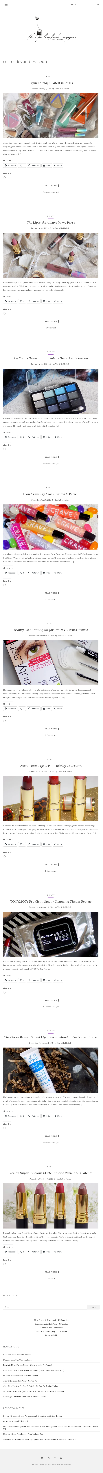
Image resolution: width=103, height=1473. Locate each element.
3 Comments (50, 735)
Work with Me (51, 1335)
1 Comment (51, 328)
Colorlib (50, 1465)
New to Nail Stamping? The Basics (51, 1331)
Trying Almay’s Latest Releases (51, 83)
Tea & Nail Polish (62, 89)
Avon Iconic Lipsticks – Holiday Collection (51, 766)
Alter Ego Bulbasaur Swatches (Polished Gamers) (25, 1396)
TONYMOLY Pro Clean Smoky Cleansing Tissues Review (50, 901)
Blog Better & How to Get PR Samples (51, 1320)
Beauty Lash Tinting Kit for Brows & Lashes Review (51, 630)
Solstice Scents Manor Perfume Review (20, 1375)
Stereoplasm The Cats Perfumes (17, 1360)
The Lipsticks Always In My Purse (51, 222)
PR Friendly (23, 1421)
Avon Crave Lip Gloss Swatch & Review (51, 494)
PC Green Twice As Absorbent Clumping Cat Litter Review (36, 1416)
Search (93, 1307)
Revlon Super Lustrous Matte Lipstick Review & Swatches (50, 1173)
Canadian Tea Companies (52, 1327)
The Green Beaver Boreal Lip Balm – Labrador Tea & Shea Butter (51, 1037)
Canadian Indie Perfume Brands (17, 1354)
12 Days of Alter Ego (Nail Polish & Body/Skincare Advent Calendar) (33, 1391)
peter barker (9, 1421)
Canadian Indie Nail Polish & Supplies (51, 1324)
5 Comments (50, 871)
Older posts (10, 1295)
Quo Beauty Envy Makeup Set (30, 1434)
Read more (51, 185)
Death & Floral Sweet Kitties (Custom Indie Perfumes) (27, 1365)
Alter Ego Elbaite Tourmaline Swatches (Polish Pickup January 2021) (33, 1370)
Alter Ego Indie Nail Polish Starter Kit (20, 1381)
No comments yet (51, 192)
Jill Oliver (7, 1439)
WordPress (67, 1465)
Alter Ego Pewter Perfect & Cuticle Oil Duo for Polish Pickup (30, 1386)
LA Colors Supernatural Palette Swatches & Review (51, 358)
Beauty (50, 76)
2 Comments (50, 599)
